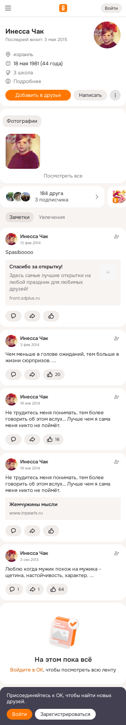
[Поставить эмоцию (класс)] (51, 316)
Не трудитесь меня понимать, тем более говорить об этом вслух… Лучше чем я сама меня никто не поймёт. (57, 419)
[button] (22, 121)
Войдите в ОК (26, 669)
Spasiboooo (19, 252)
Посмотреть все (63, 176)
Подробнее (27, 81)
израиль (23, 54)
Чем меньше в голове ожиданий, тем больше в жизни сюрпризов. (62, 357)
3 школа (23, 72)
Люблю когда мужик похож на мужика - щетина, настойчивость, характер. (53, 572)
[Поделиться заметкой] (32, 316)
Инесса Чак (24, 31)
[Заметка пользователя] (63, 349)
